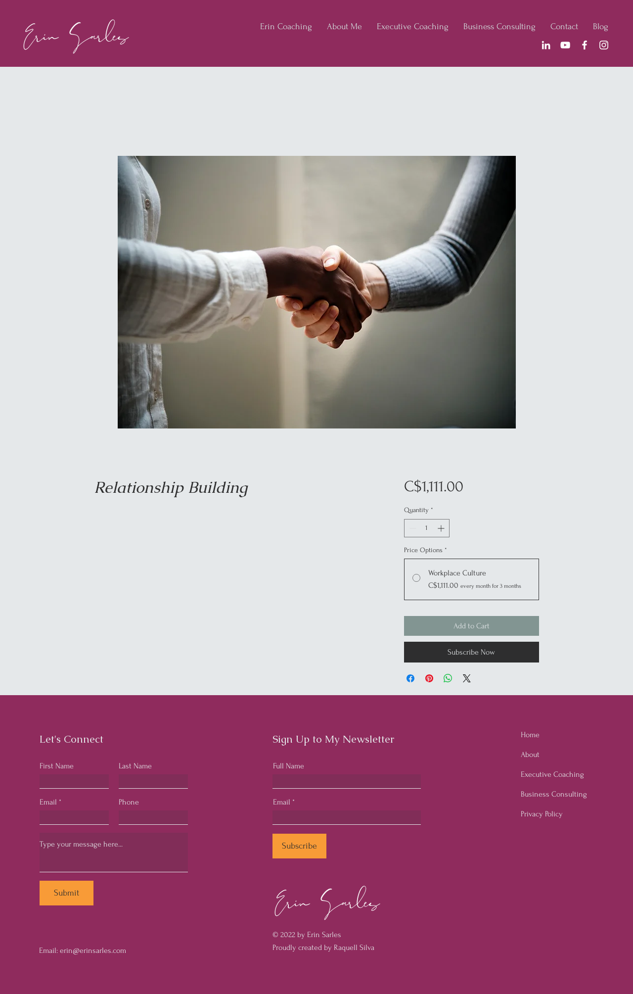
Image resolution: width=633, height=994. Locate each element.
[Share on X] (467, 678)
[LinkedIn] (546, 45)
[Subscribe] (299, 846)
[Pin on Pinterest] (429, 678)
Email (48, 802)
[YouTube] (565, 45)
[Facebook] (584, 45)
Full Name (288, 766)
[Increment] (442, 528)
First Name (57, 766)
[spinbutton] (427, 528)
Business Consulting (554, 794)
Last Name (135, 766)
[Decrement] (412, 528)
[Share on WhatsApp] (448, 678)
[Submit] (66, 893)
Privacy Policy (542, 813)
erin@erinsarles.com (93, 950)
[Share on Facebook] (410, 678)
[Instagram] (604, 45)
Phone (129, 802)
